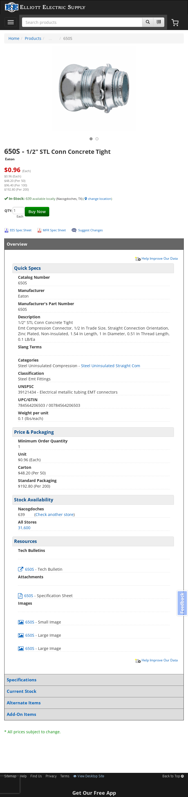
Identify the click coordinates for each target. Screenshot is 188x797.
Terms (65, 776)
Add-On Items (93, 714)
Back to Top (173, 776)
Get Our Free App (94, 792)
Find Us (36, 776)
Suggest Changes (90, 230)
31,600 (24, 527)
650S (26, 569)
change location (97, 199)
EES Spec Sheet (21, 230)
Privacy (51, 776)
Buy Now (37, 211)
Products (33, 38)
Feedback (182, 603)
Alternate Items (93, 702)
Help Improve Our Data (156, 258)
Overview (93, 244)
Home (13, 38)
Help (23, 776)
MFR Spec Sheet (54, 230)
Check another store (54, 514)
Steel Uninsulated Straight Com (110, 365)
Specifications (93, 679)
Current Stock (93, 691)
